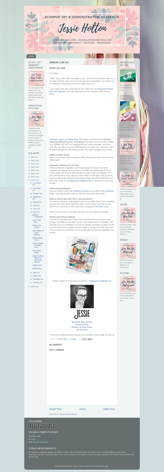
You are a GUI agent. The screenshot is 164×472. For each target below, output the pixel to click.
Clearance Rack (82, 325)
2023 (33, 157)
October (36, 193)
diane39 (90, 466)
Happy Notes (37, 265)
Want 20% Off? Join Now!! (38, 442)
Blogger (106, 466)
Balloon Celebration (37, 216)
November (37, 188)
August (36, 202)
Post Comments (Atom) (68, 414)
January (36, 282)
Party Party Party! (36, 252)
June (35, 209)
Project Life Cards (36, 226)
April (35, 273)
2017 (33, 177)
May (35, 212)
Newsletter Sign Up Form (82, 322)
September (37, 197)
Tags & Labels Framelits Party (37, 245)
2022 (33, 160)
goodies (70, 168)
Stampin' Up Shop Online (81, 327)
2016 (33, 180)
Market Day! (37, 268)
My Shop (31, 439)
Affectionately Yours (37, 239)
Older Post (109, 409)
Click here (99, 207)
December (37, 183)
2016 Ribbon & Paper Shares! (38, 233)
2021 (33, 164)
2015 (33, 287)
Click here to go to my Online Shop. (64, 139)
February (36, 279)
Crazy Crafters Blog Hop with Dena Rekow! (37, 259)
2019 (33, 170)
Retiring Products (81, 191)
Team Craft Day (36, 221)
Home (31, 56)
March (35, 276)
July (34, 205)
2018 (33, 174)
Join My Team (82, 330)
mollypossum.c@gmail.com (80, 181)
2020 (33, 167)
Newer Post (55, 409)
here (99, 144)
